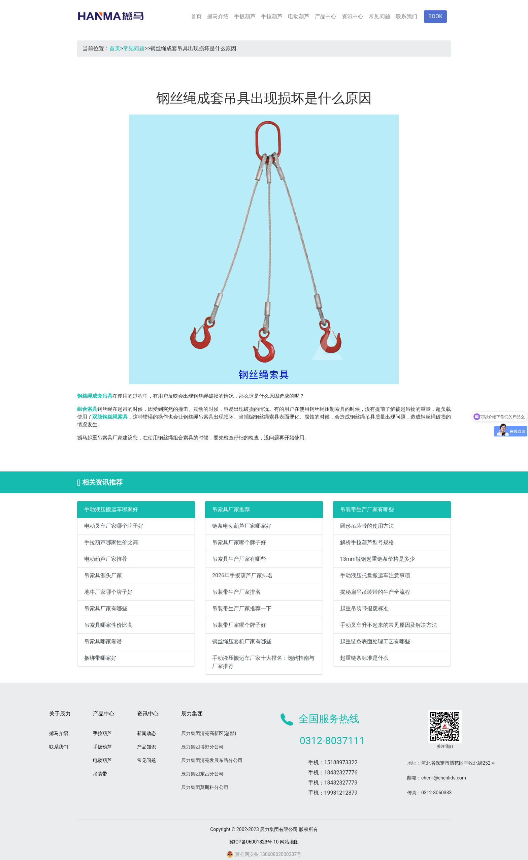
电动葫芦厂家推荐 (105, 559)
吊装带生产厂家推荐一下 (241, 608)
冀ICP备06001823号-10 (253, 841)
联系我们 (406, 16)
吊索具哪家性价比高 (108, 625)
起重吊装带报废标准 (364, 608)
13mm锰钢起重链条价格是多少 (377, 559)
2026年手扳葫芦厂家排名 (242, 575)
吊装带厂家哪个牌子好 (239, 625)
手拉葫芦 (272, 16)
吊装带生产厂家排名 (236, 592)
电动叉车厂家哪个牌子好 (113, 526)
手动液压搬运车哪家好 (111, 509)
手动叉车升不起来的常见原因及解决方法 (388, 625)
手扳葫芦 (245, 16)
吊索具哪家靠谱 (103, 641)
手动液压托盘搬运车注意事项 (375, 575)
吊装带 (100, 773)
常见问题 (379, 16)
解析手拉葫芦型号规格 (367, 542)
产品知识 (146, 746)
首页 (196, 16)
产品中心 (325, 16)
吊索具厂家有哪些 (105, 608)
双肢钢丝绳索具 (110, 417)
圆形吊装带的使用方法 (367, 526)
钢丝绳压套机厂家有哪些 (241, 641)
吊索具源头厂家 (103, 575)
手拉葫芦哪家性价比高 (111, 542)
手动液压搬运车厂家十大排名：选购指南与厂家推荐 (263, 662)
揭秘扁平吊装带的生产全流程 (375, 592)
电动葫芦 (298, 16)
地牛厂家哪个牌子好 (108, 592)
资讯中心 (352, 16)
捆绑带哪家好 (100, 658)
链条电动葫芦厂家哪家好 (241, 526)
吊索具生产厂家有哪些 (239, 559)
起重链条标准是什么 (364, 658)
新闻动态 (146, 733)
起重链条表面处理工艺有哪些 (375, 641)
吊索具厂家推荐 (231, 509)
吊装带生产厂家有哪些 (367, 509)
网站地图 (289, 841)
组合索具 (87, 409)
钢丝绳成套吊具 (94, 396)
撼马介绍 (218, 16)
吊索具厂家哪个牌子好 (239, 542)
